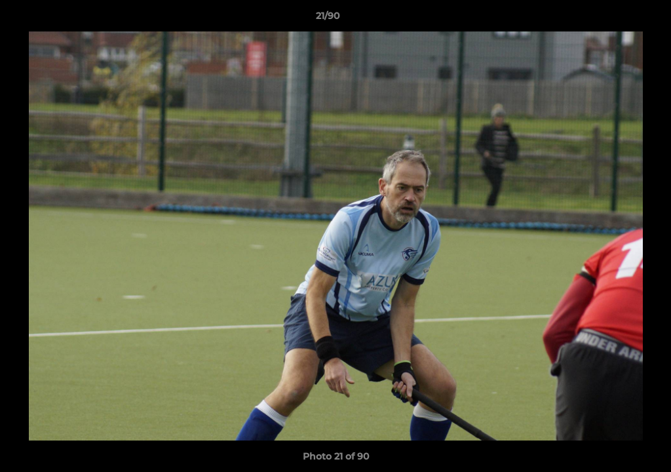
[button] (616, 19)
